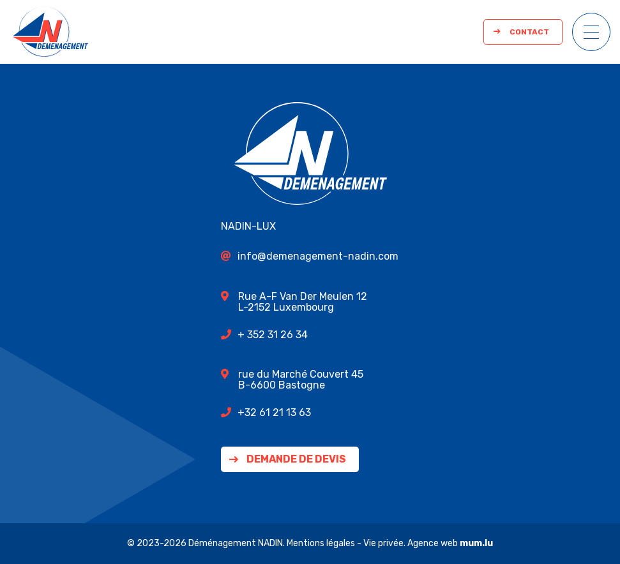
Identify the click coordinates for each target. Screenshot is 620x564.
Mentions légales (321, 543)
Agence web (432, 543)
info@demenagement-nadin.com (318, 256)
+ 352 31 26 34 (273, 335)
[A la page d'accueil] (50, 31)
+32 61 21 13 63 (274, 412)
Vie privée (383, 543)
